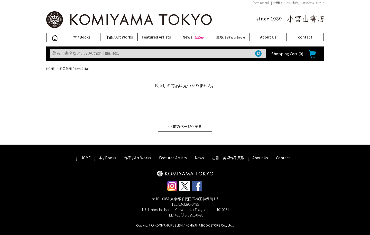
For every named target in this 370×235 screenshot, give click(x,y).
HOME (50, 68)
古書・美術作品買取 (228, 157)
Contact (283, 157)
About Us (268, 37)
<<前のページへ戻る (185, 126)
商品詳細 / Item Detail (74, 68)
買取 (231, 37)
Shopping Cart (287, 53)
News (194, 37)
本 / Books (81, 37)
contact (305, 37)
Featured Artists (156, 37)
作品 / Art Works (119, 37)
